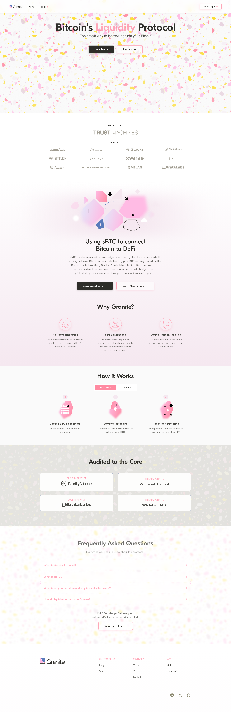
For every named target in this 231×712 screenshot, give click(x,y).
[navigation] (16, 6)
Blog (32, 7)
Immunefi (172, 671)
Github (170, 665)
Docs (102, 671)
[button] (115, 565)
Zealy (136, 665)
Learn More (130, 50)
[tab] (105, 387)
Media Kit (138, 677)
